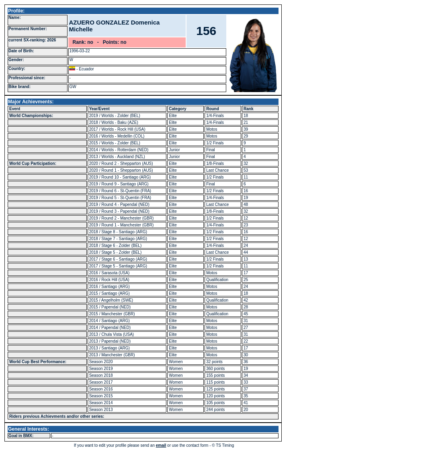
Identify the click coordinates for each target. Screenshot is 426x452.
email (161, 445)
